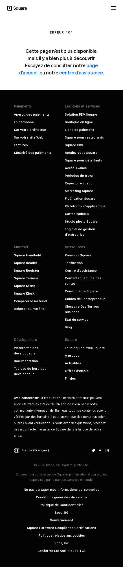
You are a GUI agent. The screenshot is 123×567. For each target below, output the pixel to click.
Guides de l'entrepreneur (85, 299)
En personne (24, 122)
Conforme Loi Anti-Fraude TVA (61, 551)
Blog (68, 327)
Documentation (26, 361)
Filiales (70, 378)
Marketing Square (79, 191)
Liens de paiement (79, 130)
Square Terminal (27, 278)
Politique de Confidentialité (61, 505)
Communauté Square (81, 291)
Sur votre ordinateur (30, 130)
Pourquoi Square (78, 255)
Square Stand (24, 286)
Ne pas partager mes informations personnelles (61, 489)
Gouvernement (61, 520)
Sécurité (61, 512)
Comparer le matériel (30, 301)
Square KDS (74, 145)
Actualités (73, 363)
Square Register (27, 270)
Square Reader (25, 263)
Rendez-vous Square (81, 153)
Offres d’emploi (77, 371)
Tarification (74, 263)
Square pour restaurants (84, 137)
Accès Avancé (76, 168)
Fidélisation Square (80, 198)
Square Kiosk (24, 293)
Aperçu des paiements (32, 114)
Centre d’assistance (81, 270)
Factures (21, 145)
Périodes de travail (79, 175)
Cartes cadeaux (77, 214)
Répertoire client (78, 183)
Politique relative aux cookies (61, 535)
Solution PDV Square (81, 114)
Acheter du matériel (30, 309)
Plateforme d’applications (85, 206)
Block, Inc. (61, 543)
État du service (76, 319)
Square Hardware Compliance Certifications (61, 528)
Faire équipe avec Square (85, 348)
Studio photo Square (81, 221)
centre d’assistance (81, 73)
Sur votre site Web (28, 137)
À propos (72, 355)
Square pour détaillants (83, 160)
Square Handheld (27, 255)
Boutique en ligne (79, 122)
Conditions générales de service (61, 497)
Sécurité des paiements (33, 153)
